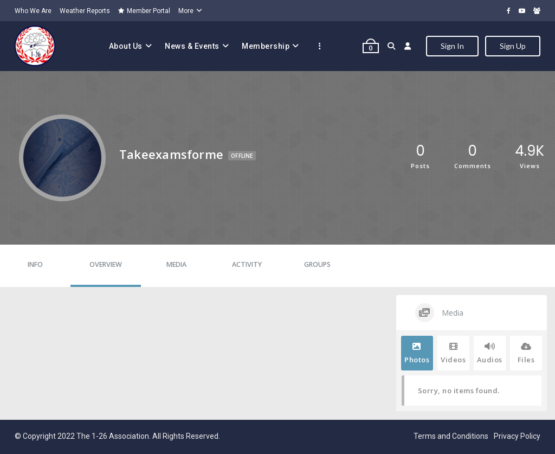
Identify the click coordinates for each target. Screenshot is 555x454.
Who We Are (33, 11)
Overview (105, 264)
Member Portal (144, 11)
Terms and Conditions (451, 436)
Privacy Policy (517, 436)
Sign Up (513, 45)
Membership (265, 46)
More (185, 11)
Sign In (452, 45)
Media (176, 264)
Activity (247, 264)
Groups (317, 264)
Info (35, 264)
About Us (126, 46)
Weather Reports (85, 11)
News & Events (192, 46)
